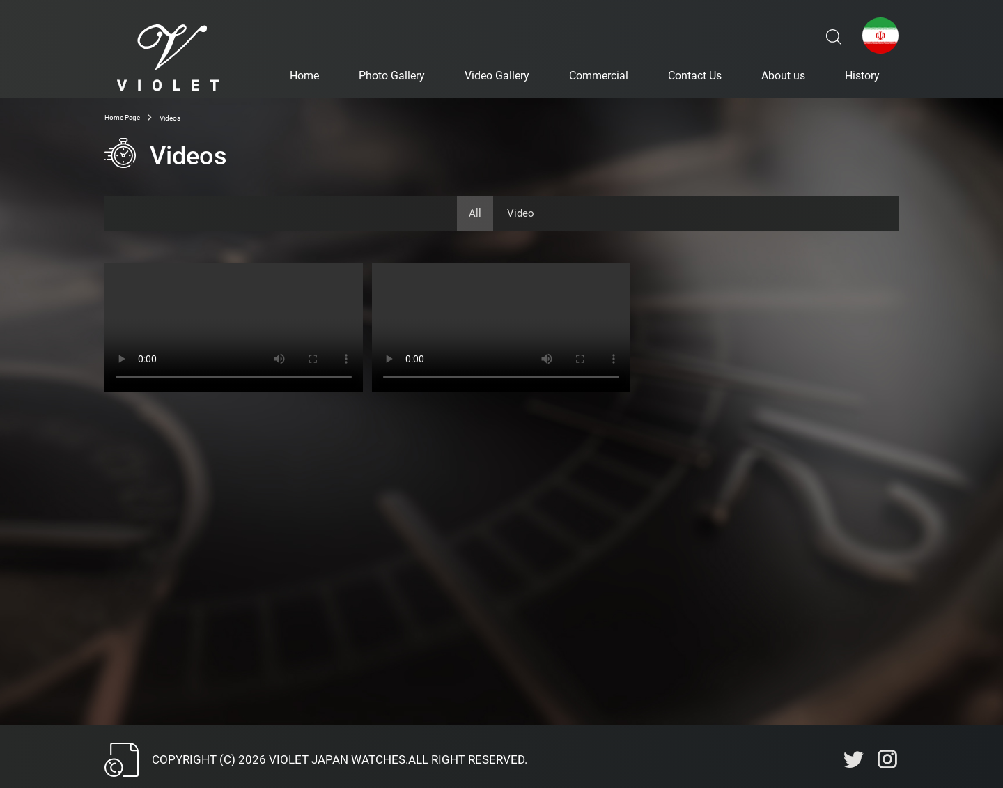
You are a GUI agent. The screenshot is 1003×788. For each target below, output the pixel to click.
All (475, 213)
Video (520, 213)
